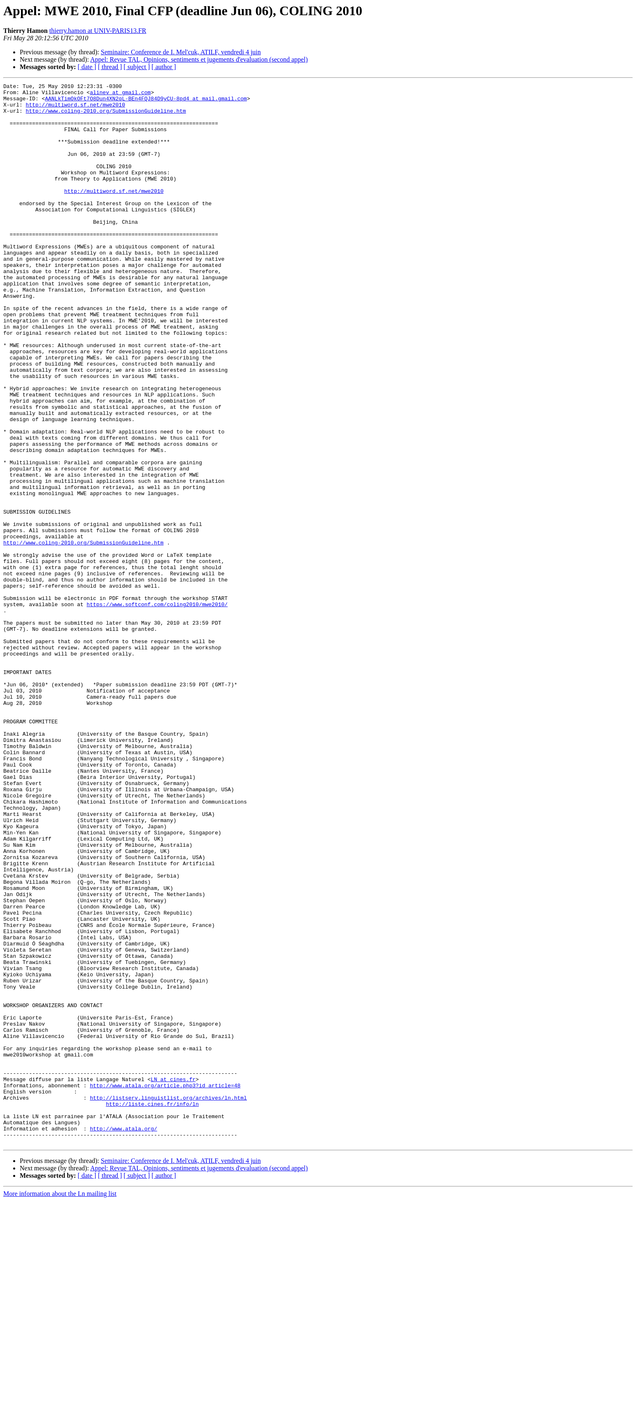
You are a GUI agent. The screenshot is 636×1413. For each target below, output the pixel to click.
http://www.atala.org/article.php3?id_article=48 (165, 1286)
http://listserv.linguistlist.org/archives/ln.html (168, 1301)
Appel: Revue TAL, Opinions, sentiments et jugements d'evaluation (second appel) (199, 59)
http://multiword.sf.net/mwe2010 (75, 109)
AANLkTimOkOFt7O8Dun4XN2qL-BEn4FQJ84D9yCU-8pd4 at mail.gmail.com (146, 102)
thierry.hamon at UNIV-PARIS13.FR (97, 30)
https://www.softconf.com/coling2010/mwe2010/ (157, 709)
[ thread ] (110, 66)
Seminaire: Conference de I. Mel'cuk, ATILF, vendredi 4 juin (181, 52)
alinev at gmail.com (120, 94)
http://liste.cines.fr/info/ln (152, 1308)
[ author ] (164, 66)
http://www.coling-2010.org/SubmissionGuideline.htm (106, 116)
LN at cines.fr (173, 1279)
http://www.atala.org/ (123, 1338)
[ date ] (87, 66)
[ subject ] (137, 66)
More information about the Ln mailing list (60, 1405)
